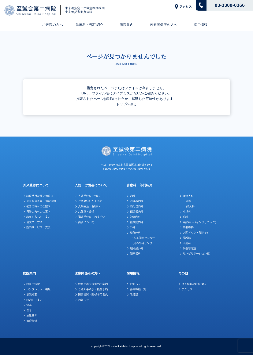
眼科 (185, 216)
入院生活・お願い (89, 206)
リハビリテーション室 (196, 253)
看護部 (187, 237)
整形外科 (135, 232)
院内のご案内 (34, 299)
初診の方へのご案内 (38, 206)
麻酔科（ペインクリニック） (200, 222)
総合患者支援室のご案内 (93, 284)
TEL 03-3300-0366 (114, 168)
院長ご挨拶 (33, 284)
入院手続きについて (90, 196)
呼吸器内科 (137, 201)
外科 (132, 227)
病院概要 (31, 294)
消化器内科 (137, 206)
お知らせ (83, 299)
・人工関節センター (143, 237)
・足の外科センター (143, 243)
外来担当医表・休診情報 (41, 201)
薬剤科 (187, 243)
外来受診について (36, 185)
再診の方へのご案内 (38, 211)
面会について (86, 222)
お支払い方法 (34, 222)
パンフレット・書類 (38, 289)
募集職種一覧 (138, 289)
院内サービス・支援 (38, 227)
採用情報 (201, 24)
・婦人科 (189, 206)
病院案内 (127, 24)
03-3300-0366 (230, 5)
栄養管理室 (189, 248)
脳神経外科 (137, 248)
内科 (132, 196)
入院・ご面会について (91, 185)
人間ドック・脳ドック (196, 232)
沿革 (29, 305)
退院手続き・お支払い (91, 216)
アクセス (185, 6)
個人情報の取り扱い (194, 284)
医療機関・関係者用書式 (93, 294)
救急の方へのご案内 (38, 216)
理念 (29, 310)
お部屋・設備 (86, 211)
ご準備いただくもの (90, 201)
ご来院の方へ (52, 24)
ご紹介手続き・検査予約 (93, 289)
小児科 (187, 211)
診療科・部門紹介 (89, 24)
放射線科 (188, 227)
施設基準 (31, 315)
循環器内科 (137, 211)
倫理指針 (31, 320)
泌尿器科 (135, 253)
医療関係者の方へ (163, 24)
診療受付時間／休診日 (39, 196)
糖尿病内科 (137, 222)
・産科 (188, 201)
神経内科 (135, 216)
